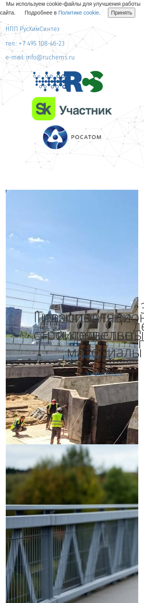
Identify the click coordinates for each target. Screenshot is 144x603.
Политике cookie (78, 13)
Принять (121, 13)
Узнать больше (104, 374)
